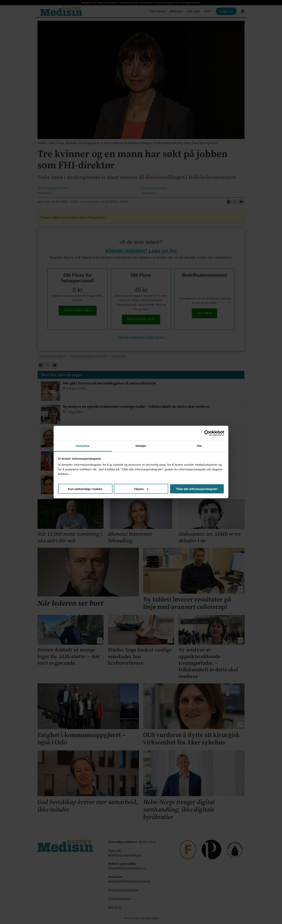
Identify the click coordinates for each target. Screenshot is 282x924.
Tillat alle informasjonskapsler (197, 488)
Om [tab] (199, 445)
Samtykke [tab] (83, 445)
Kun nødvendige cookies (85, 488)
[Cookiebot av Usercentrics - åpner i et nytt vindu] (207, 433)
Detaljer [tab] (141, 445)
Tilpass (141, 488)
